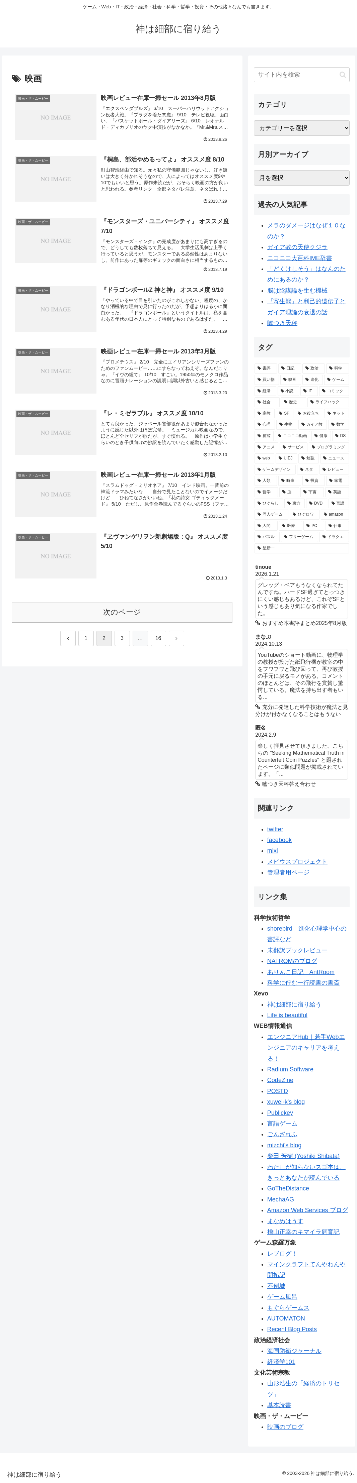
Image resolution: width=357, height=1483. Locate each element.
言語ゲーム (282, 1123)
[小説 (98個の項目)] (288, 391)
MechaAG (280, 1199)
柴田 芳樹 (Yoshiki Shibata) (303, 1156)
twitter (275, 829)
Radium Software (290, 1069)
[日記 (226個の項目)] (289, 368)
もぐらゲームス (288, 1307)
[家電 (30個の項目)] (337, 481)
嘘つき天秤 (282, 323)
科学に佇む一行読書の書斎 (303, 982)
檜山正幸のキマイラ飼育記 (303, 1232)
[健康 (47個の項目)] (321, 436)
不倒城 (276, 1286)
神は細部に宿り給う (294, 1004)
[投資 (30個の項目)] (313, 481)
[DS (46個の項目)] (340, 436)
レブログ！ (282, 1253)
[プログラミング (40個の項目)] (329, 447)
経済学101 (281, 1362)
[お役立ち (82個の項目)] (309, 414)
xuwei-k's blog (286, 1101)
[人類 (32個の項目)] (266, 481)
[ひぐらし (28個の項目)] (269, 504)
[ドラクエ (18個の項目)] (334, 537)
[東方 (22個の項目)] (294, 504)
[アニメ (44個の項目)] (266, 447)
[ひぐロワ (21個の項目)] (304, 515)
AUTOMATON (286, 1318)
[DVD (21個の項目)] (316, 504)
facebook (279, 840)
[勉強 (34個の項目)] (308, 458)
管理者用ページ (288, 872)
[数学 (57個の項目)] (338, 425)
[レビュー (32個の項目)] (334, 470)
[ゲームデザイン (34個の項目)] (275, 470)
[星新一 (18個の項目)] (302, 548)
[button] (343, 75)
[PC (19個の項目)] (313, 526)
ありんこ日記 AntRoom (301, 972)
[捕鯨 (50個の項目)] (264, 436)
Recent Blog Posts (292, 1329)
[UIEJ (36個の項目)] (286, 458)
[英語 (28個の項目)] (337, 492)
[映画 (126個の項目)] (290, 380)
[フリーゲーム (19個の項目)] (299, 537)
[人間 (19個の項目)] (266, 526)
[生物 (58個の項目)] (286, 425)
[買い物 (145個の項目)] (267, 380)
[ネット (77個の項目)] (337, 414)
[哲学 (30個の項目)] (266, 492)
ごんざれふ (282, 1134)
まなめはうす (285, 1221)
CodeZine (280, 1080)
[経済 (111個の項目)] (265, 391)
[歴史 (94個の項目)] (293, 402)
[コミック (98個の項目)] (334, 391)
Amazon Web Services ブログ (307, 1210)
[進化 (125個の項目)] (312, 380)
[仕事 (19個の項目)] (337, 526)
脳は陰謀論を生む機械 (297, 290)
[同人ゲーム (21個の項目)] (271, 515)
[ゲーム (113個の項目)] (336, 380)
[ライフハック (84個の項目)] (328, 402)
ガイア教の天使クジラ (297, 247)
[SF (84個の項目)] (284, 414)
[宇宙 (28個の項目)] (312, 492)
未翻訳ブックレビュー (297, 950)
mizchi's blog (284, 1145)
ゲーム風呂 (282, 1296)
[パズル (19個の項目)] (267, 537)
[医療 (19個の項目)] (290, 526)
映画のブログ (285, 1426)
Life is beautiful (287, 1015)
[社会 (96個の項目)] (267, 402)
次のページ (122, 612)
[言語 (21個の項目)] (339, 504)
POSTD (277, 1091)
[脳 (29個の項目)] (289, 492)
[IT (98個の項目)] (308, 391)
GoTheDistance (288, 1188)
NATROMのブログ (292, 961)
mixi (272, 850)
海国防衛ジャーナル (294, 1351)
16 (158, 638)
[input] (302, 74)
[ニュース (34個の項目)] (334, 458)
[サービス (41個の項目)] (293, 447)
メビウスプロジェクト (297, 861)
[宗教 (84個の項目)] (265, 414)
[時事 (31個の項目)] (289, 481)
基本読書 (279, 1405)
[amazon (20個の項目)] (335, 515)
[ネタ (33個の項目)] (307, 470)
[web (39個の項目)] (264, 458)
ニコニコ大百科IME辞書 (299, 258)
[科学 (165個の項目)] (337, 368)
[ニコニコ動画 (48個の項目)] (292, 436)
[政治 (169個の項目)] (313, 368)
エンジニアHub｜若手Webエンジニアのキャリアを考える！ (306, 1048)
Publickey (280, 1112)
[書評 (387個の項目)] (266, 368)
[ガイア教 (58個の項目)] (312, 425)
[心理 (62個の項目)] (265, 425)
